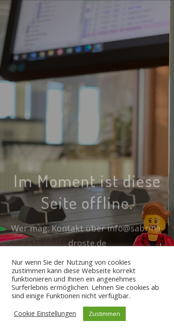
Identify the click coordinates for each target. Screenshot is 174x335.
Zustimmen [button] (104, 313)
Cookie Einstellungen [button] (45, 313)
